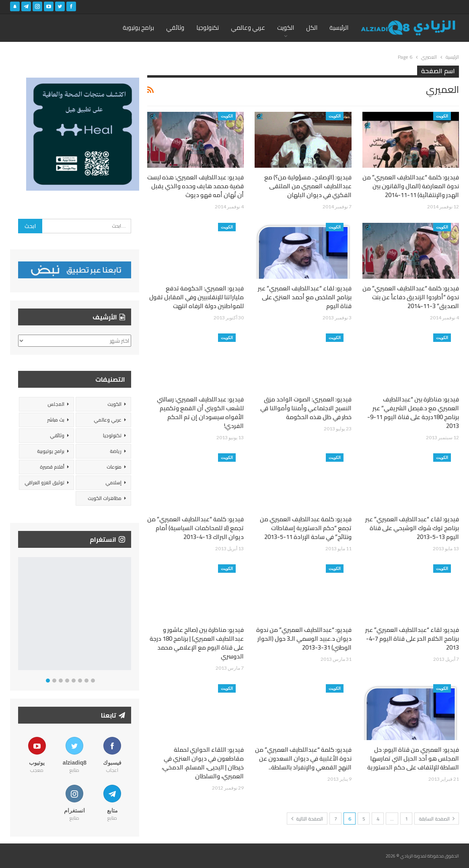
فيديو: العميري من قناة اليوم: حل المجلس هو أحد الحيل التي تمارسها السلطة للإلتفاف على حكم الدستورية (413, 758)
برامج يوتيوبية (50, 451)
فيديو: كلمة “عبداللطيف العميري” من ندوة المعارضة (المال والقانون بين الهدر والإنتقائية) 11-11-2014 (410, 186)
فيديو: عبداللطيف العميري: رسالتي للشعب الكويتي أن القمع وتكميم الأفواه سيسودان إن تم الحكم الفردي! (200, 412)
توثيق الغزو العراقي (44, 482)
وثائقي (175, 27)
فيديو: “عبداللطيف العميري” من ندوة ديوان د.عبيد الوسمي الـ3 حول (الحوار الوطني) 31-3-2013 (304, 638)
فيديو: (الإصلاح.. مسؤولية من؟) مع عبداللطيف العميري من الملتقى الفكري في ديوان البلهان (308, 186)
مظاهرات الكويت (104, 498)
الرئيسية (338, 27)
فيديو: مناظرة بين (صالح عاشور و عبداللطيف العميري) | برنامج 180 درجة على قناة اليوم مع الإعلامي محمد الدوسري (197, 643)
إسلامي (113, 482)
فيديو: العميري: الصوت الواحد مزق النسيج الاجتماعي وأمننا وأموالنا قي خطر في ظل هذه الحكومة (306, 408)
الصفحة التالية (307, 818)
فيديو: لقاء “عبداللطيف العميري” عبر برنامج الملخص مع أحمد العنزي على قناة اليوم (305, 297)
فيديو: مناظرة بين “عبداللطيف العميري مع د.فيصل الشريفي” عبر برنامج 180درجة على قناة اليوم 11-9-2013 (413, 412)
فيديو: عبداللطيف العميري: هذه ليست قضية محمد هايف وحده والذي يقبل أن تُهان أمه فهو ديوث (195, 186)
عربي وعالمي (248, 27)
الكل (311, 27)
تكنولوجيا (207, 27)
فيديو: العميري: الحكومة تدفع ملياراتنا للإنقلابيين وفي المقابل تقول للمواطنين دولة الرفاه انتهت (196, 297)
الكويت (285, 27)
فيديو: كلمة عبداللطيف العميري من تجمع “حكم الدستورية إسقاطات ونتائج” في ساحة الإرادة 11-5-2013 (306, 528)
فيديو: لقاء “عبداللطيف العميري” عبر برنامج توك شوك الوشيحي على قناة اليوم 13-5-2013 (412, 528)
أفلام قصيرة (52, 466)
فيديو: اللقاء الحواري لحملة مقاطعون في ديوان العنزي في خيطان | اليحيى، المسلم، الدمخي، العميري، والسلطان (203, 763)
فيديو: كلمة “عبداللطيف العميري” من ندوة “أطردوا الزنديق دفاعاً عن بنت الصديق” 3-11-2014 (410, 297)
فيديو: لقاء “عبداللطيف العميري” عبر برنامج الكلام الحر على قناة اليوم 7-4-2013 (412, 638)
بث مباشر (55, 419)
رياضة (115, 451)
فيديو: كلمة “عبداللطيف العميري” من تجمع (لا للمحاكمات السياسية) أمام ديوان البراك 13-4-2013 (195, 528)
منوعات (114, 466)
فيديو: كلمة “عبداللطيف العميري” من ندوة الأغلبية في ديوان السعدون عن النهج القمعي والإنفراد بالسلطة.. (303, 758)
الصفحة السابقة (437, 818)
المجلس (55, 404)
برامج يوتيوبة (138, 27)
